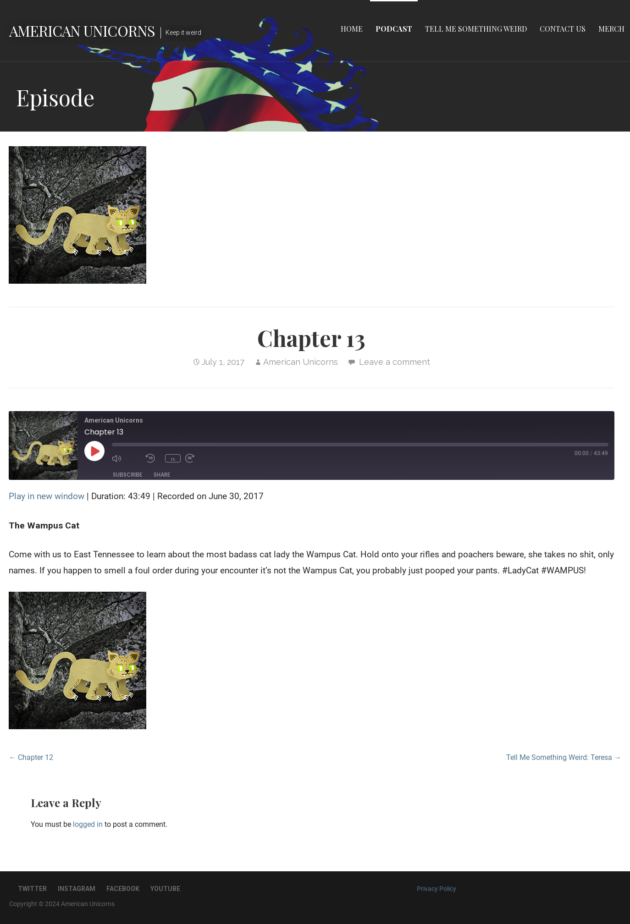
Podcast (394, 28)
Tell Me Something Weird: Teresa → (563, 757)
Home (352, 28)
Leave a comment (394, 362)
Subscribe (127, 474)
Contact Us (563, 28)
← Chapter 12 (31, 757)
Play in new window (46, 496)
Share (162, 474)
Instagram (76, 888)
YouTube (165, 888)
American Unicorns (82, 30)
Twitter (32, 888)
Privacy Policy (436, 888)
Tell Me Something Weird (476, 28)
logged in (88, 824)
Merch (611, 28)
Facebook (122, 888)
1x (173, 458)
